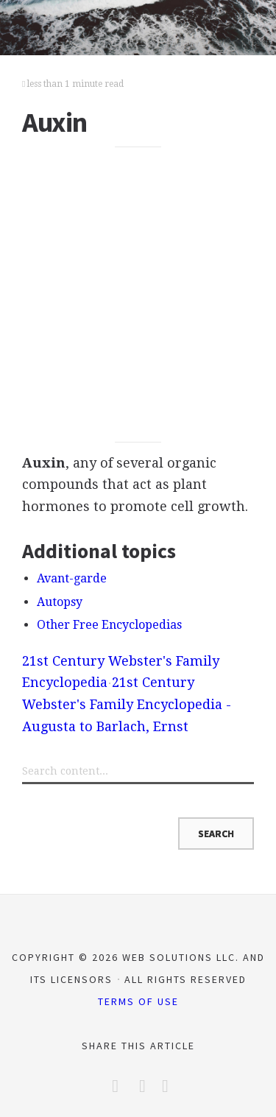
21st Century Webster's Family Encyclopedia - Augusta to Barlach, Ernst (126, 703)
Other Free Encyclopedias (109, 625)
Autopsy (59, 602)
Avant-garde (72, 578)
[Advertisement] (138, 295)
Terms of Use (138, 1001)
